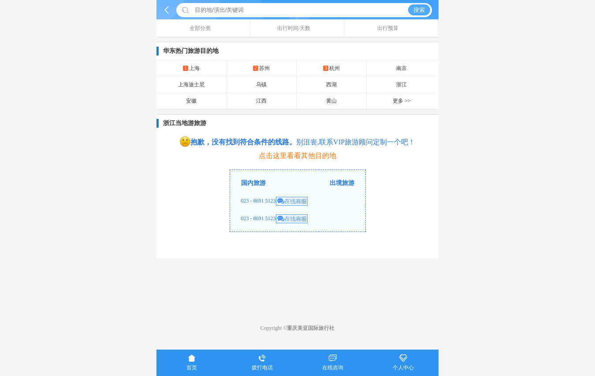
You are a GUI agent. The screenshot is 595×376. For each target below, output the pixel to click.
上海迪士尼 (191, 84)
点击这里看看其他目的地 (297, 155)
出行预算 (391, 28)
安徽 (191, 101)
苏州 (261, 68)
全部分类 (203, 28)
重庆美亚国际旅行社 (311, 328)
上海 (191, 68)
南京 (401, 68)
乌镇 (261, 84)
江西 (261, 101)
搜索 (419, 10)
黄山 (331, 101)
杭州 (331, 68)
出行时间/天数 (297, 28)
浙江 (401, 84)
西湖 (331, 84)
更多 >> (402, 101)
